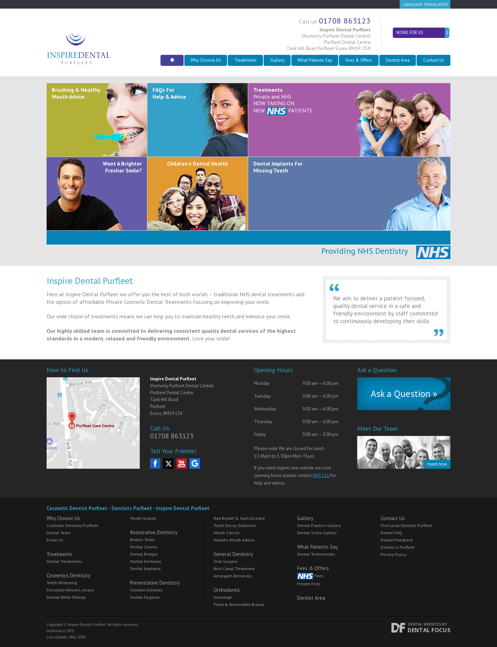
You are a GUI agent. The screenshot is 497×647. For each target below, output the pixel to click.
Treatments (245, 60)
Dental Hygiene (144, 597)
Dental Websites (424, 624)
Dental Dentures (145, 561)
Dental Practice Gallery (319, 525)
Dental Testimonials (316, 554)
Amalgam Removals (233, 575)
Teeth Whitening (62, 582)
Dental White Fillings (66, 597)
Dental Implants (145, 568)
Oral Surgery (225, 561)
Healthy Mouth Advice (234, 540)
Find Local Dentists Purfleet (406, 525)
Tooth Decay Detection (235, 525)
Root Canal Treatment (234, 568)
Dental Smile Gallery (317, 532)
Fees (310, 576)
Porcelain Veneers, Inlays (70, 590)
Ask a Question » (404, 393)
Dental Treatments (64, 561)
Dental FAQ (391, 532)
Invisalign (223, 597)
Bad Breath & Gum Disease (239, 518)
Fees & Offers (358, 60)
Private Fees (308, 583)
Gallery (277, 60)
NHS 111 (321, 475)
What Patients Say (315, 60)
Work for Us (408, 33)
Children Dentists (146, 590)
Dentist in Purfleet (398, 547)
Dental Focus (429, 630)
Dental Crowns (144, 546)
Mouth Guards (143, 518)
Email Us (55, 540)
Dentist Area (398, 60)
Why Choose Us (206, 60)
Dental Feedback (397, 540)
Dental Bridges (144, 554)
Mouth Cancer (227, 532)
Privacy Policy (394, 554)
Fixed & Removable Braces (239, 604)
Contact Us (433, 60)
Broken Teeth (142, 539)
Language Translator (425, 4)
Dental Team (59, 532)
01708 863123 (345, 21)
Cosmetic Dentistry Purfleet (72, 525)
